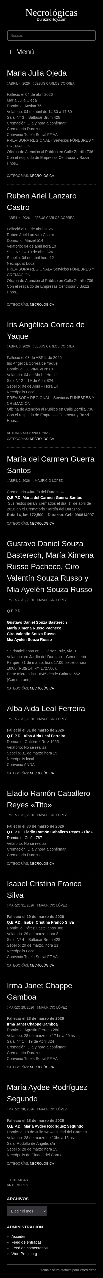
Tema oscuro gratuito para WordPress (68, 1270)
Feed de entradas (27, 1242)
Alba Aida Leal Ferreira (46, 708)
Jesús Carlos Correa (54, 83)
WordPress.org (24, 1254)
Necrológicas (52, 12)
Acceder (19, 1236)
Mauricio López (49, 481)
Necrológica (42, 176)
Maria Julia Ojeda (37, 73)
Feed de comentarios (30, 1248)
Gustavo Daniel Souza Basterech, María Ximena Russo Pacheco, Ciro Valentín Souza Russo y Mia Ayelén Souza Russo (50, 566)
